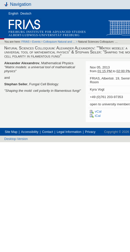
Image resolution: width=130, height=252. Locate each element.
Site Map (11, 132)
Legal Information (69, 132)
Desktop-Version (16, 139)
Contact (47, 132)
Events (36, 41)
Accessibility (29, 132)
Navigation (20, 4)
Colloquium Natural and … (59, 41)
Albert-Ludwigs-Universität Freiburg (44, 35)
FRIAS (26, 41)
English (13, 13)
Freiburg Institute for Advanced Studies (47, 32)
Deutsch (26, 13)
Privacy (90, 132)
